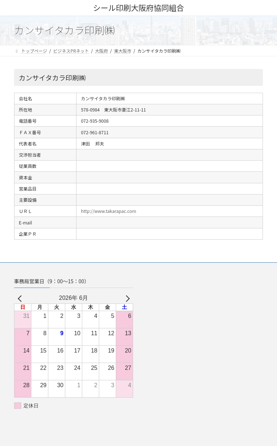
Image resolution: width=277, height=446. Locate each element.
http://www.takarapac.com (108, 211)
